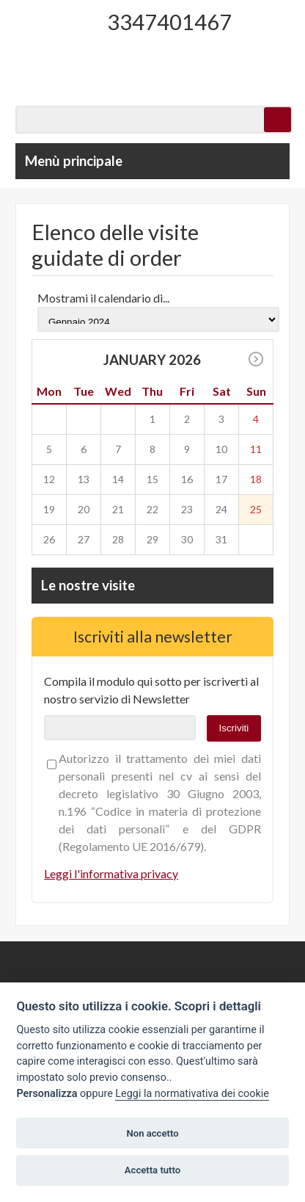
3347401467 (169, 22)
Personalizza (46, 1093)
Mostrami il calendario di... (103, 298)
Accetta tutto (152, 1170)
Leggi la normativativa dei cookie (192, 1093)
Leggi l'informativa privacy (111, 873)
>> (256, 359)
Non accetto (152, 1133)
